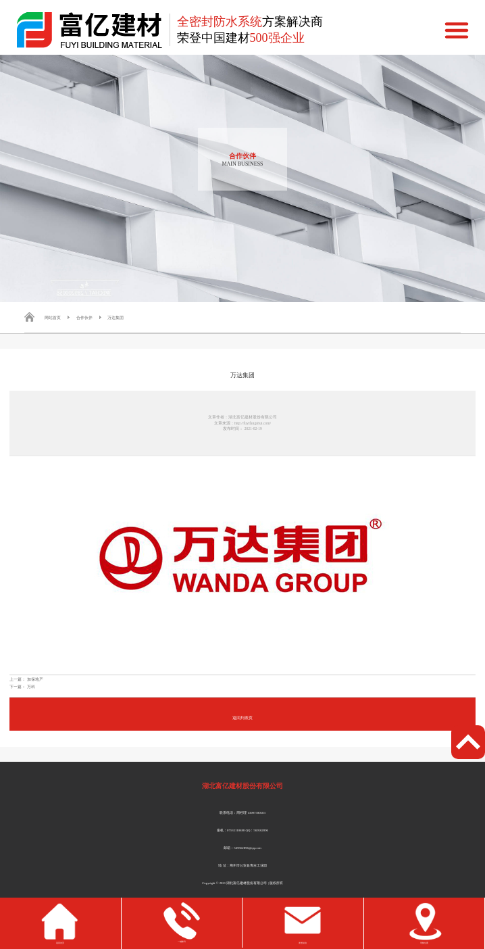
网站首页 (53, 317)
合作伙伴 (84, 317)
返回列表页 (242, 717)
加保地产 (35, 679)
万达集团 (115, 317)
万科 (31, 686)
